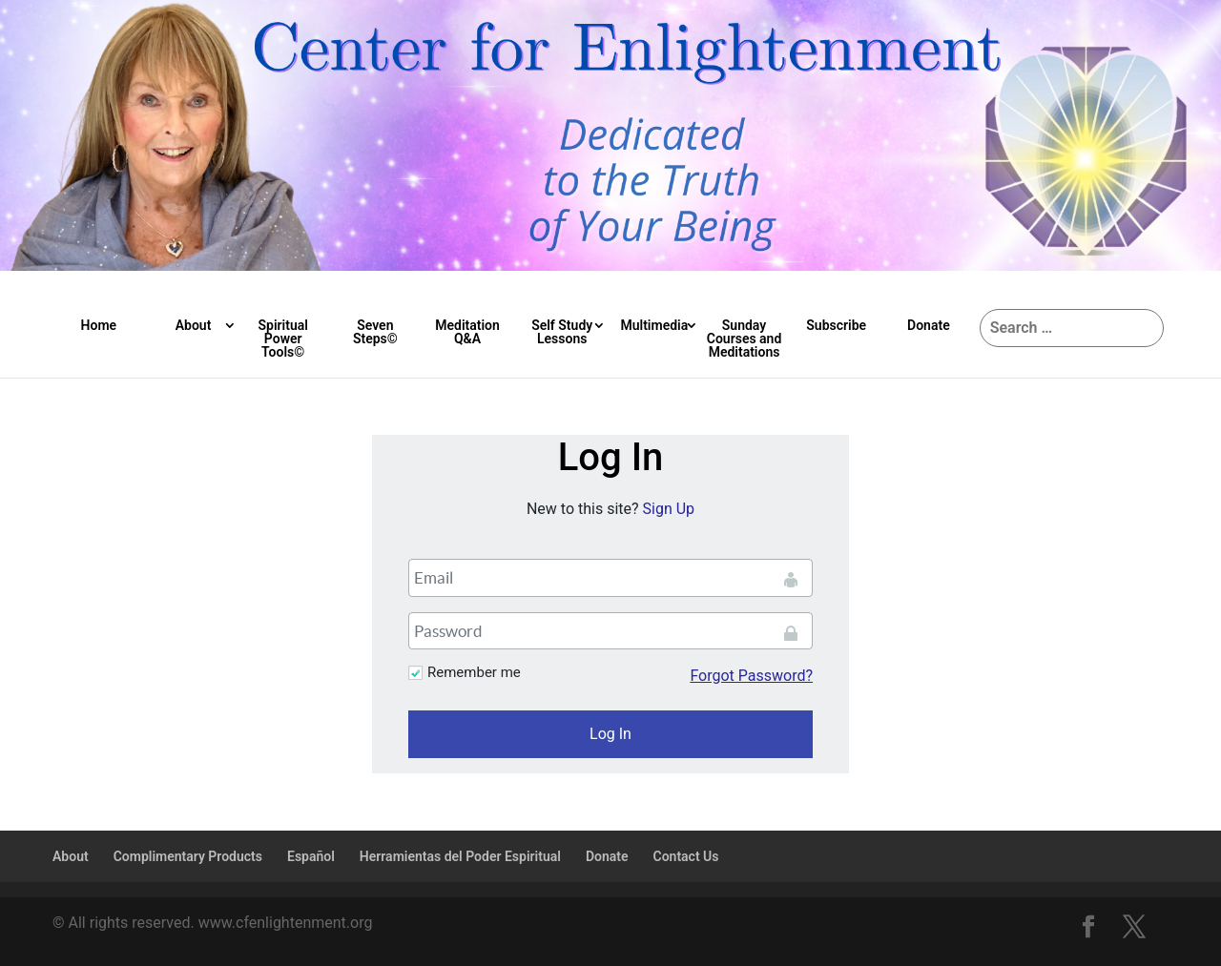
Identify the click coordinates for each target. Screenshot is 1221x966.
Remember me (474, 673)
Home (99, 325)
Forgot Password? (751, 676)
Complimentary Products (188, 856)
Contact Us (685, 856)
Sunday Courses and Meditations (744, 339)
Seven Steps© (375, 332)
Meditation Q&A (467, 332)
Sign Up (669, 509)
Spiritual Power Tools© (282, 339)
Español (311, 856)
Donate (928, 325)
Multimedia (654, 325)
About (194, 325)
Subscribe (836, 325)
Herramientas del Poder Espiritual (460, 856)
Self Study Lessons (561, 332)
